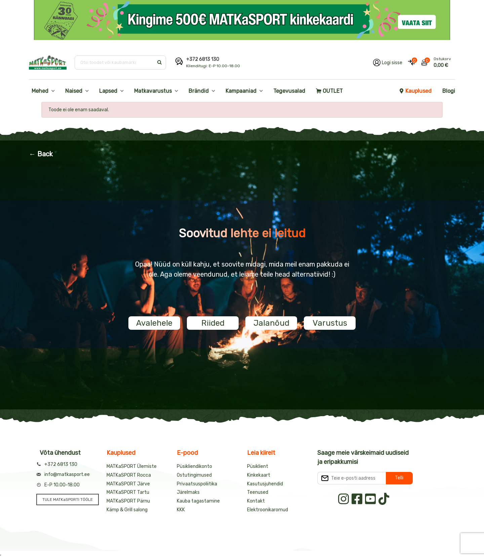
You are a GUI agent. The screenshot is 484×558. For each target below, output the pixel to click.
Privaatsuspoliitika (197, 484)
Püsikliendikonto (194, 466)
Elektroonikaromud (267, 510)
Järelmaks (188, 492)
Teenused (257, 492)
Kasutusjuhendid (265, 484)
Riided (213, 323)
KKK (181, 510)
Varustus (330, 323)
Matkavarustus (153, 91)
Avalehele (154, 323)
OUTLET (329, 91)
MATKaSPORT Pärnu (128, 501)
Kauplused (415, 91)
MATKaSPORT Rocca (129, 475)
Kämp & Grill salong (127, 510)
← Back (41, 154)
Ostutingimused (194, 475)
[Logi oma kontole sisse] (387, 62)
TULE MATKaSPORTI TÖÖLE (67, 499)
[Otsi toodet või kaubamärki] (115, 62)
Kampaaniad (241, 91)
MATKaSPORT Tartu (128, 492)
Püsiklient (257, 466)
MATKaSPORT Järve (128, 484)
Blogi (448, 91)
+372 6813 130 (202, 59)
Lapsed (108, 91)
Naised (73, 91)
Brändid (199, 91)
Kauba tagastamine (198, 501)
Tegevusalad (289, 91)
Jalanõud (271, 323)
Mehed (40, 91)
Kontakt (256, 501)
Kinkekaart (258, 475)
